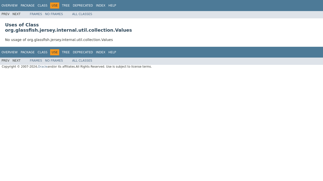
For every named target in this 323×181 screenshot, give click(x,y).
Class (42, 5)
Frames (36, 14)
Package (28, 5)
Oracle (42, 66)
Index (101, 5)
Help (112, 5)
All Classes (82, 14)
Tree (66, 5)
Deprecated (83, 5)
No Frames (54, 14)
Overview (10, 5)
